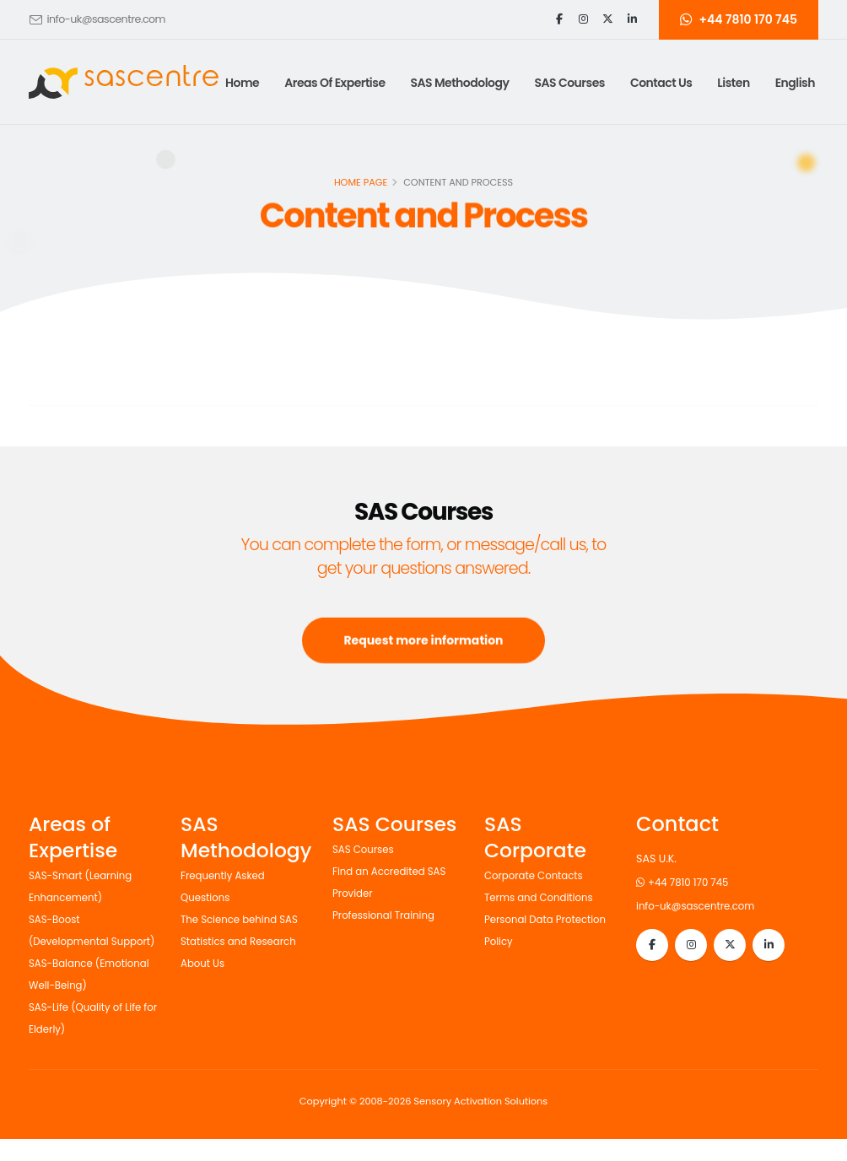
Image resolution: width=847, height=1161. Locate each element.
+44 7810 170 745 (686, 882)
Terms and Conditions (543, 897)
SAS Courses (365, 849)
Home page (360, 184)
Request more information (423, 657)
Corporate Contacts (537, 875)
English (795, 82)
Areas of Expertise (334, 82)
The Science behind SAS (244, 919)
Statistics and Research (243, 941)
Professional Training (387, 915)
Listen (733, 82)
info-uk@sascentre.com (105, 19)
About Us (204, 963)
